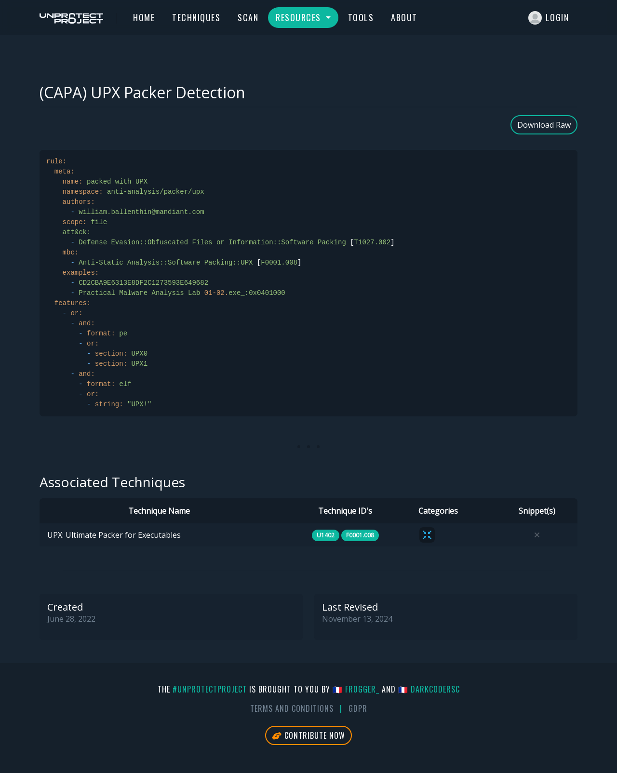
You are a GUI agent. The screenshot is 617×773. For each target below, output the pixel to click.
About (404, 17)
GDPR (358, 708)
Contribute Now (308, 735)
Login (548, 18)
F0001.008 (360, 535)
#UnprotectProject (210, 689)
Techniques (196, 17)
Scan (248, 17)
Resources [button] (299, 17)
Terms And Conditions (292, 708)
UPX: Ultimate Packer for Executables (114, 535)
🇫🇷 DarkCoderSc (429, 689)
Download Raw (544, 125)
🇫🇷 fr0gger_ (356, 689)
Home (144, 17)
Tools (361, 17)
